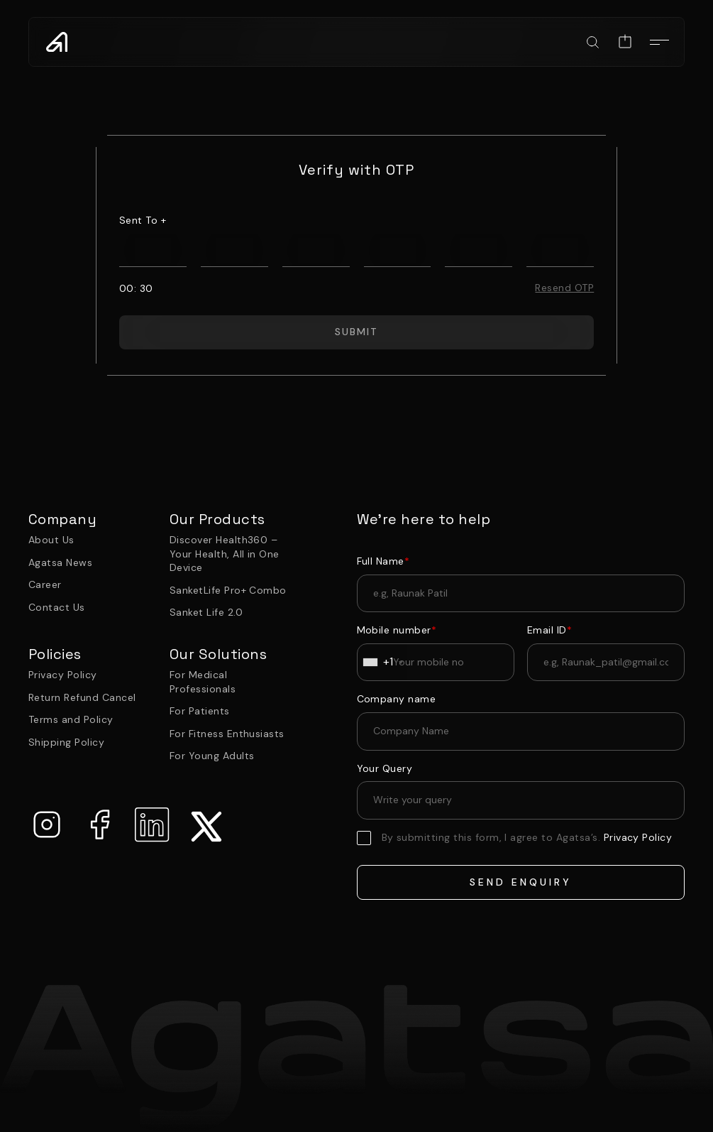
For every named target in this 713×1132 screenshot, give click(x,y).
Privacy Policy (62, 674)
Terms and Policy (71, 719)
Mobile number (397, 630)
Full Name (383, 561)
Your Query (385, 768)
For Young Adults (212, 755)
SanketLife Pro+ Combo (228, 590)
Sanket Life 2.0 (206, 612)
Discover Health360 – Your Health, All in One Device (225, 553)
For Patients (200, 710)
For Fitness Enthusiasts (227, 733)
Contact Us (56, 607)
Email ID (549, 630)
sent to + (142, 220)
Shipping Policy (66, 742)
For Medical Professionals (203, 681)
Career (45, 584)
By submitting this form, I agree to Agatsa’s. (527, 837)
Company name (396, 698)
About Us (51, 539)
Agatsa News (60, 562)
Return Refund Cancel (82, 697)
